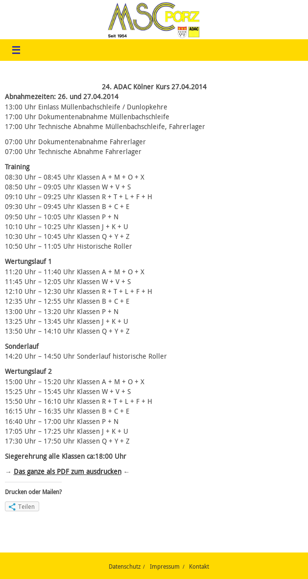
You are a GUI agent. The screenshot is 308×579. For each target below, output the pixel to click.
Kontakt (199, 566)
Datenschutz (125, 566)
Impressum (165, 566)
